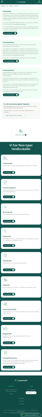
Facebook (21, 398)
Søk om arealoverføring (9, 94)
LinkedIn (21, 404)
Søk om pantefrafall (8, 33)
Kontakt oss (29, 392)
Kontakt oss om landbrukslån (32, 415)
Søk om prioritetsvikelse (9, 61)
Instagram (21, 401)
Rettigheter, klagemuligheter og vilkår (17, 412)
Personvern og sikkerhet (28, 412)
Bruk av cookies (36, 412)
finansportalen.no (22, 411)
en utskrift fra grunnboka (20, 24)
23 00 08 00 (32, 389)
